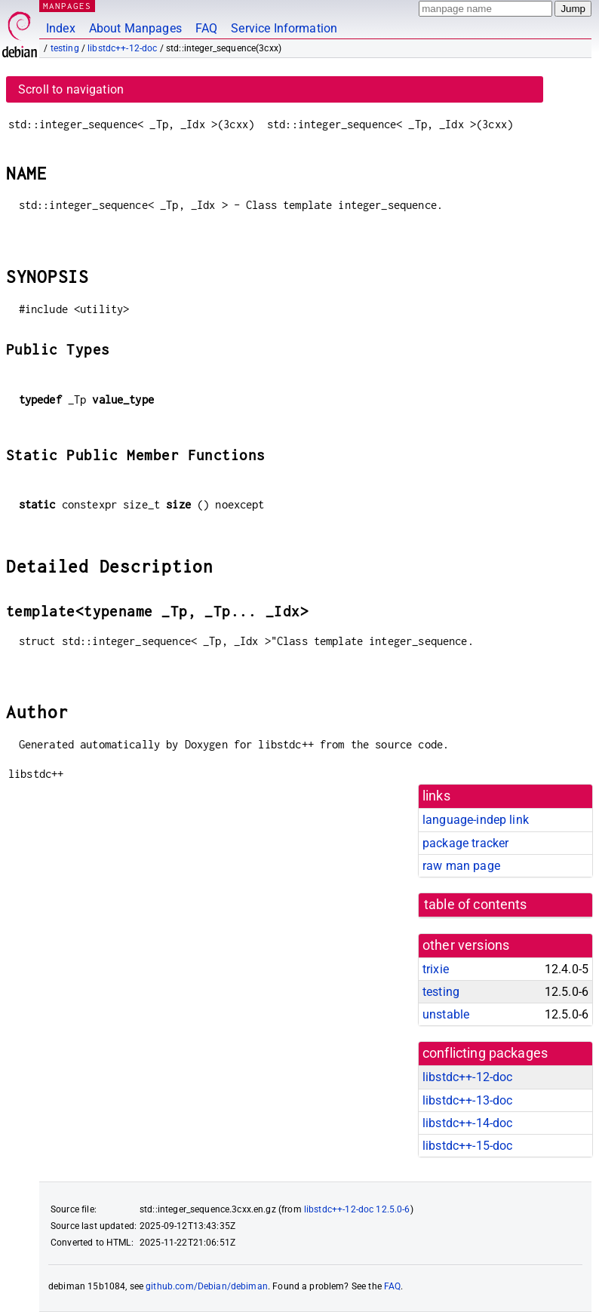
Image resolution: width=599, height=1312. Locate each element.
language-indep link (475, 820)
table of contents (475, 904)
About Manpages (135, 28)
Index (60, 28)
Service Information (284, 28)
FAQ (206, 28)
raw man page (461, 866)
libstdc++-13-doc (467, 1100)
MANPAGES (67, 6)
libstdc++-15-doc (467, 1145)
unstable (445, 1014)
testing (65, 48)
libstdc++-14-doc (467, 1123)
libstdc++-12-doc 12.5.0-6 (357, 1209)
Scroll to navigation (71, 89)
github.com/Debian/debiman (207, 1286)
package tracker (465, 843)
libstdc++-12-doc (122, 48)
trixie (435, 969)
